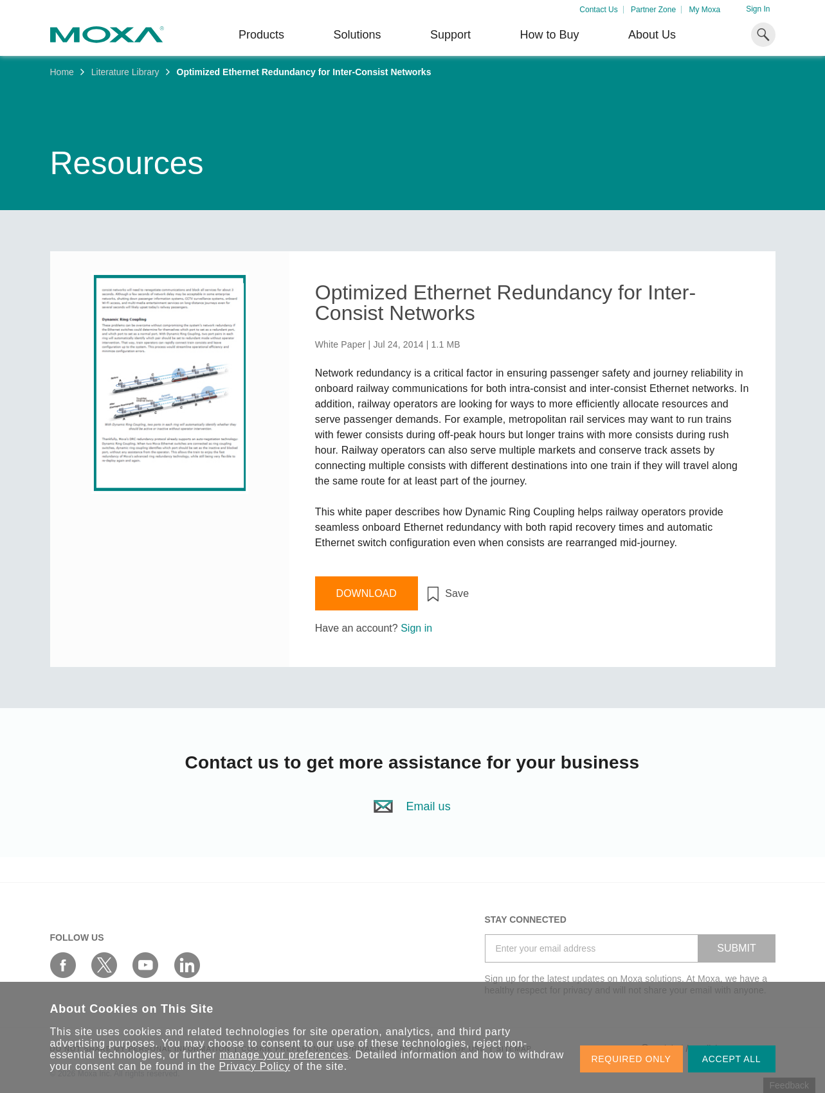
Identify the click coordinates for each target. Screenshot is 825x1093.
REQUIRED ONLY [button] (631, 1059)
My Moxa (704, 9)
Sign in (416, 628)
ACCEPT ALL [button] (731, 1059)
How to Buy (549, 34)
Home (62, 72)
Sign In (758, 9)
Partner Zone (653, 9)
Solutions (357, 34)
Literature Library (125, 72)
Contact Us (598, 9)
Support (450, 34)
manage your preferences (284, 1054)
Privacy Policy (255, 1066)
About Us (652, 34)
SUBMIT (736, 948)
